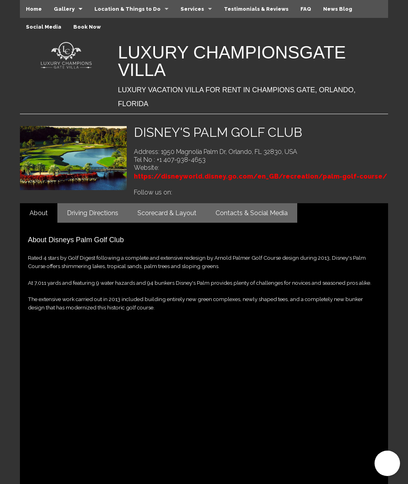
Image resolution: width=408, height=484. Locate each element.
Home (34, 9)
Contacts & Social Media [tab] (252, 213)
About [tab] (38, 213)
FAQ (305, 9)
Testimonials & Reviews (256, 9)
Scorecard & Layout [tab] (166, 213)
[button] (387, 463)
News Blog (337, 9)
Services (192, 9)
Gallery (64, 9)
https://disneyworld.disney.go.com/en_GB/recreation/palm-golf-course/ (260, 176)
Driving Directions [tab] (92, 213)
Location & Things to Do (127, 9)
